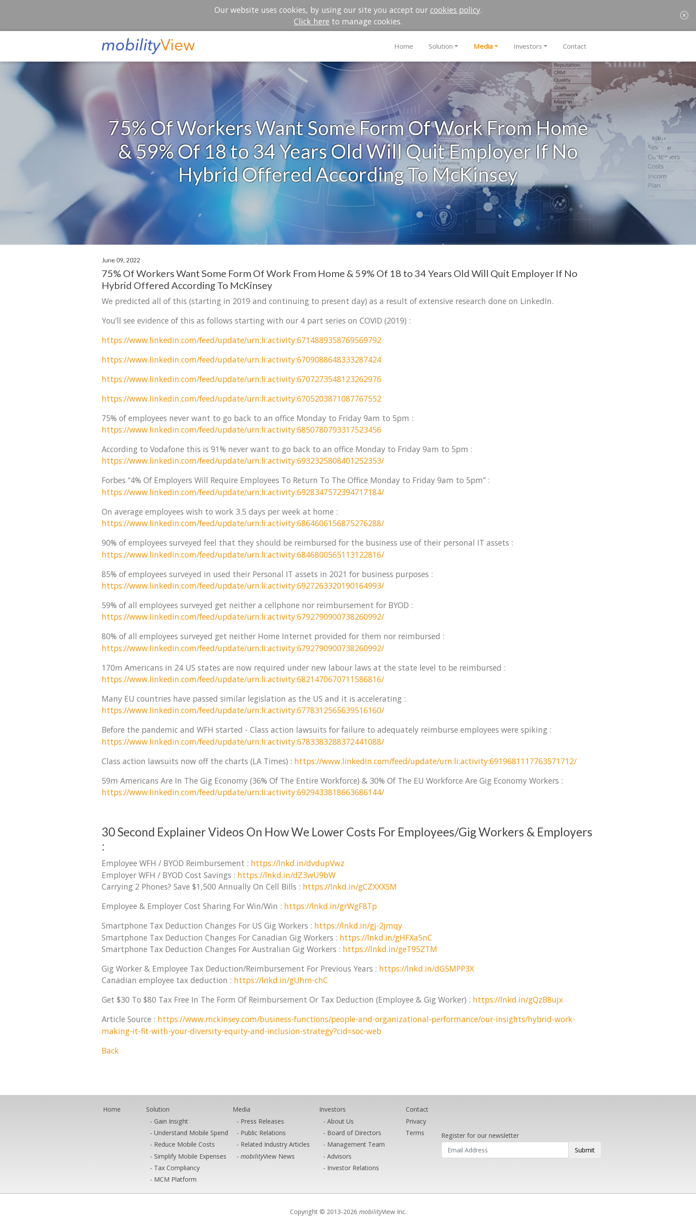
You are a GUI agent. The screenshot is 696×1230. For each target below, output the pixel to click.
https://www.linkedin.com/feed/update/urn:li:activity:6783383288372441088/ (243, 741)
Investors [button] (528, 46)
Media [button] (483, 46)
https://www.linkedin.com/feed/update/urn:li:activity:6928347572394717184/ (243, 492)
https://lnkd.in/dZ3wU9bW (286, 875)
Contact (574, 46)
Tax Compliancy (177, 1168)
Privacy (416, 1121)
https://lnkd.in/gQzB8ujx (518, 999)
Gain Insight (171, 1121)
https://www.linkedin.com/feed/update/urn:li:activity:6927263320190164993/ (243, 585)
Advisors (339, 1156)
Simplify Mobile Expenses (190, 1156)
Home (403, 46)
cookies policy (455, 9)
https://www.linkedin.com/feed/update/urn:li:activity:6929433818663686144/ (243, 792)
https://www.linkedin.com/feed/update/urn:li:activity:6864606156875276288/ (243, 523)
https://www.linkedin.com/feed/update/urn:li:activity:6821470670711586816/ (243, 679)
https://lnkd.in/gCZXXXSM (350, 886)
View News (268, 1156)
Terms (415, 1132)
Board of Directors (354, 1132)
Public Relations (263, 1132)
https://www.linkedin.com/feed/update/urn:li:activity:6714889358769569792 (241, 340)
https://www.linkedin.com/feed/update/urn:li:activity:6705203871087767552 (241, 398)
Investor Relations (353, 1168)
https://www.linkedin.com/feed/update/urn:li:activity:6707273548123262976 (241, 379)
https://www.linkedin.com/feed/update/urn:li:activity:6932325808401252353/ (243, 460)
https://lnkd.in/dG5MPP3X (426, 968)
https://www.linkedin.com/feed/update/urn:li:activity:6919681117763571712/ (435, 761)
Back (110, 1050)
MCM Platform (175, 1179)
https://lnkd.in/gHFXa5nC (386, 937)
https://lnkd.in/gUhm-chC (281, 980)
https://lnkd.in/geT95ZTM (390, 949)
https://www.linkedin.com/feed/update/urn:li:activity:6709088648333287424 (241, 359)
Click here (311, 21)
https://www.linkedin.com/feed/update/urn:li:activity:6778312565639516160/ (243, 710)
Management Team (356, 1144)
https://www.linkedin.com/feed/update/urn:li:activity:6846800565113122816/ (243, 554)
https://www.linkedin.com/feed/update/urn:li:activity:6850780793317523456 (241, 429)
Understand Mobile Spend (191, 1132)
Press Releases (262, 1121)
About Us (340, 1121)
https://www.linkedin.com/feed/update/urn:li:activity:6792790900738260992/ (243, 616)
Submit (585, 1150)
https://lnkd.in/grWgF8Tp (330, 906)
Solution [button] (441, 46)
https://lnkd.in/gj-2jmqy (358, 925)
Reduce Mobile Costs (184, 1144)
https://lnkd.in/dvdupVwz (297, 863)
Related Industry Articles (275, 1144)
